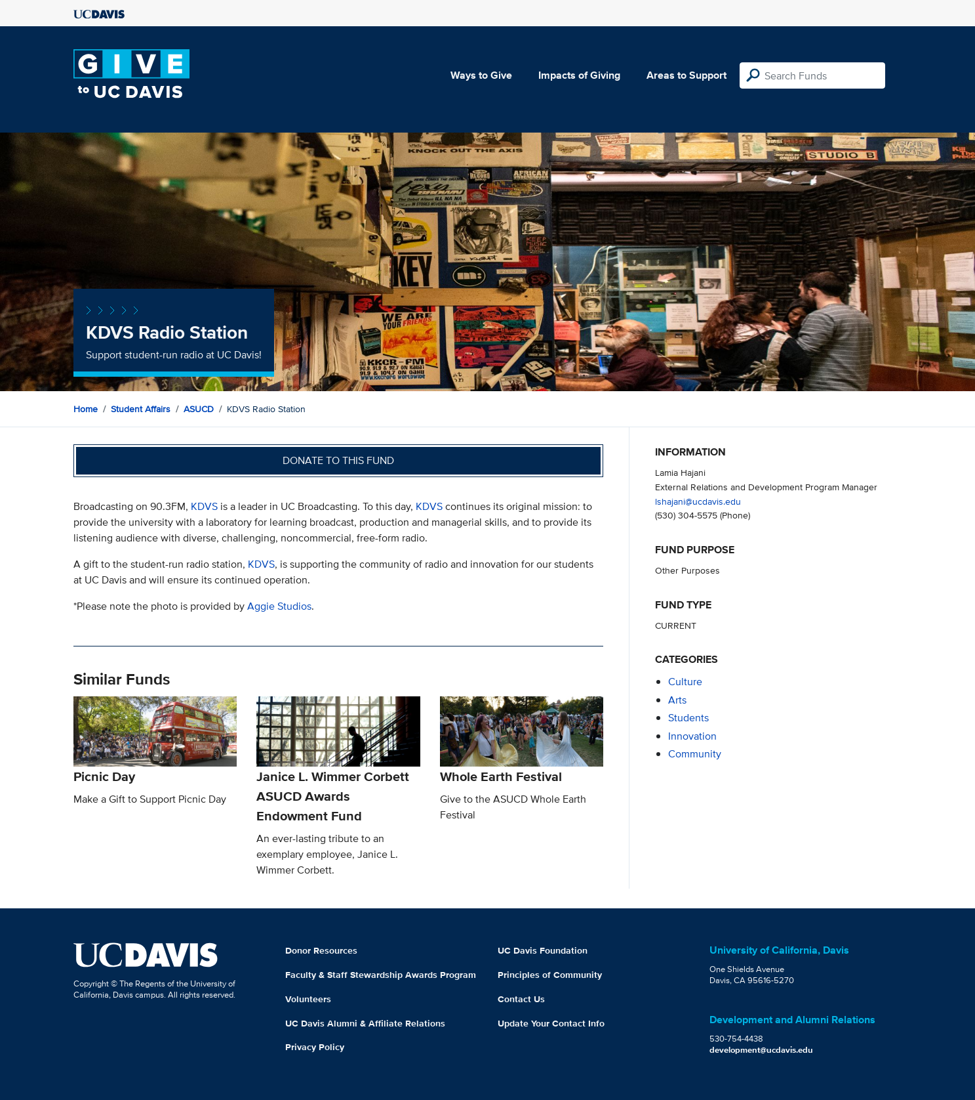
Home (85, 408)
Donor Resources (321, 950)
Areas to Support (686, 75)
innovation (692, 736)
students (688, 717)
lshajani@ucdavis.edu (698, 501)
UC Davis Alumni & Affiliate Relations (365, 1023)
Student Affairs (140, 408)
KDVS (204, 506)
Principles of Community (550, 974)
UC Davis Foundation (542, 950)
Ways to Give (481, 75)
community (694, 753)
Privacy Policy (314, 1046)
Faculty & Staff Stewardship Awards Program (380, 974)
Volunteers (308, 998)
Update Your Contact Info (551, 1023)
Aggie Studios (279, 606)
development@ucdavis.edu (761, 1050)
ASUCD (199, 408)
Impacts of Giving (579, 75)
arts (677, 700)
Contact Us (521, 998)
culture (685, 681)
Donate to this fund (338, 460)
